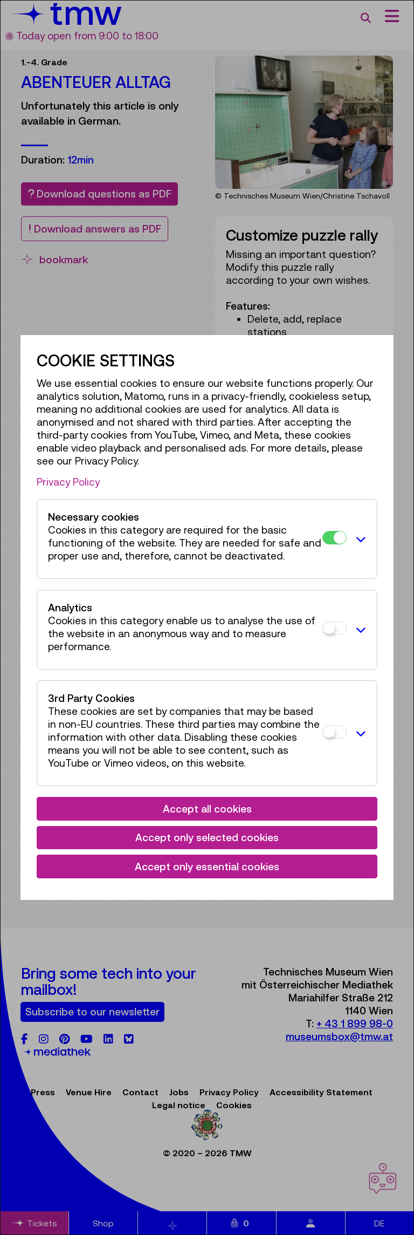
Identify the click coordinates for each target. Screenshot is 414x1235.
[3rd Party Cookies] (334, 732)
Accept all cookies (207, 809)
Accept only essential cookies (207, 866)
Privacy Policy (68, 482)
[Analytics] (334, 628)
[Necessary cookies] (334, 537)
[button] (358, 539)
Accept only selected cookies (207, 837)
